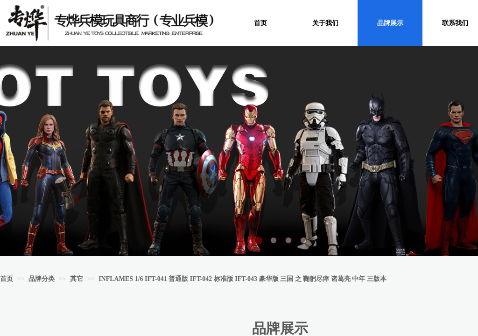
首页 (6, 278)
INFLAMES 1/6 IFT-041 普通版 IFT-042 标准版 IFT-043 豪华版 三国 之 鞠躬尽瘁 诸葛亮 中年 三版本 (242, 278)
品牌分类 (41, 278)
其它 (76, 278)
